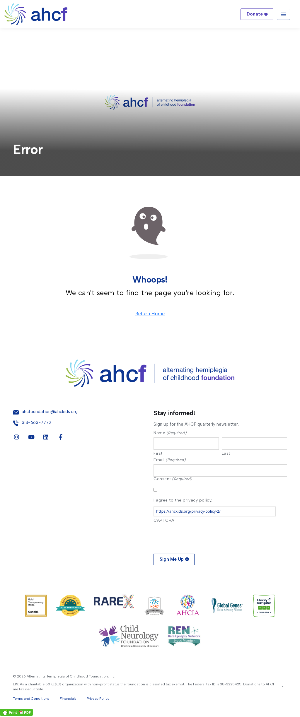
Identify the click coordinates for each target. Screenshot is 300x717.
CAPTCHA (164, 521)
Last (226, 453)
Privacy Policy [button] (98, 700)
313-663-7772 (36, 422)
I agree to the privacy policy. (183, 501)
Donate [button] (255, 14)
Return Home (150, 313)
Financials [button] (68, 700)
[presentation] (198, 537)
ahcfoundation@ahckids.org (50, 411)
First (158, 453)
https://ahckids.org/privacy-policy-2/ (188, 512)
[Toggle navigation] (283, 14)
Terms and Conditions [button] (31, 700)
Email (170, 460)
